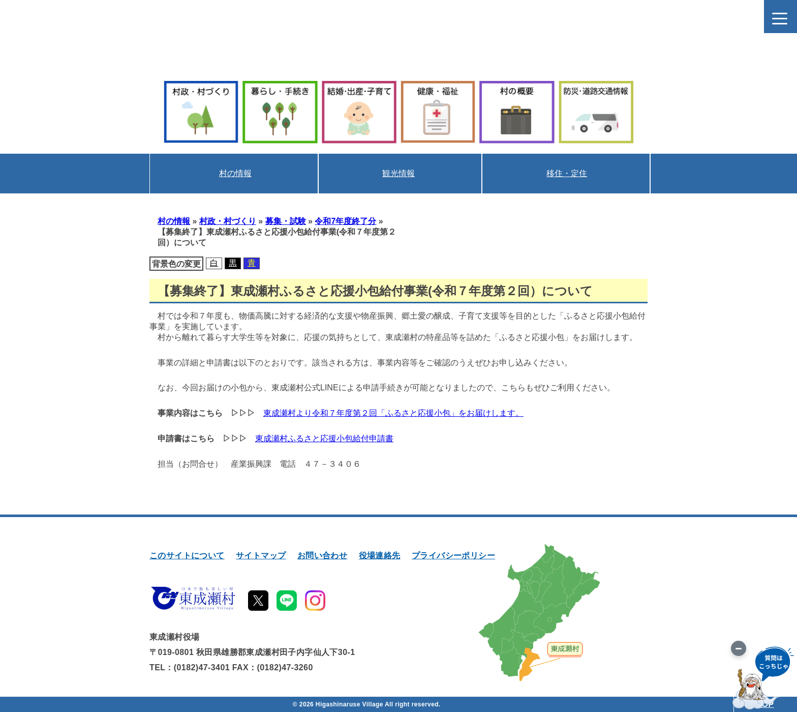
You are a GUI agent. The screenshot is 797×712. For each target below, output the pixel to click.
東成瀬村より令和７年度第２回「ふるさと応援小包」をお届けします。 (393, 413)
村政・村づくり (227, 221)
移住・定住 (566, 173)
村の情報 (235, 173)
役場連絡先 (380, 555)
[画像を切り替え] (738, 648)
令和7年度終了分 (345, 221)
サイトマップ (261, 555)
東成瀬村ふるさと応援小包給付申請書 (324, 438)
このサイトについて (187, 555)
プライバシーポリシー (453, 555)
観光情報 (398, 173)
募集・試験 (285, 221)
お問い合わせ (322, 555)
